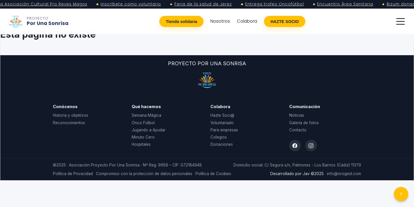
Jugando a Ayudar (149, 130)
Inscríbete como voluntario (132, 4)
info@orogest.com (344, 173)
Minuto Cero (143, 137)
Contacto (297, 130)
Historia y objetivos (70, 115)
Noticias (296, 115)
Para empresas (224, 130)
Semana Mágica (146, 115)
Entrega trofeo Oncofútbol (276, 4)
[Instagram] (311, 145)
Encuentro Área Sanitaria (347, 4)
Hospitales (141, 144)
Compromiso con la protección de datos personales (144, 173)
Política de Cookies (213, 173)
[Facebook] (295, 145)
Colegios (218, 137)
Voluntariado (222, 122)
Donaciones (221, 144)
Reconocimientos (69, 122)
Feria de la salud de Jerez (204, 4)
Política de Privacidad (73, 173)
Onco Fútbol (143, 122)
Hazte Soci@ (222, 115)
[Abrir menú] (400, 21)
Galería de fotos (304, 122)
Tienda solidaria (181, 21)
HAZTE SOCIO (285, 21)
